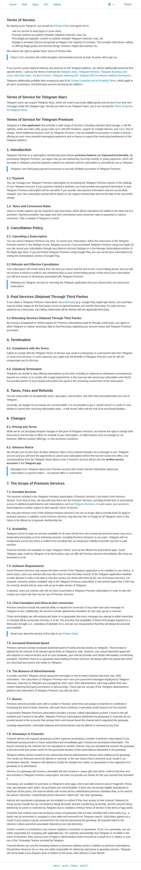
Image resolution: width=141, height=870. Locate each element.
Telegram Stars (69, 71)
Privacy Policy (62, 25)
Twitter (125, 4)
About (56, 866)
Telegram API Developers (93, 75)
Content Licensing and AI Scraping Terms (93, 80)
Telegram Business (111, 71)
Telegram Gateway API (65, 75)
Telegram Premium (89, 71)
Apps (35, 4)
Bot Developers (122, 75)
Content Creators (42, 75)
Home (12, 4)
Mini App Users (23, 75)
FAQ (24, 4)
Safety (57, 4)
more (122, 129)
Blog (65, 866)
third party (69, 302)
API (46, 4)
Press (74, 866)
